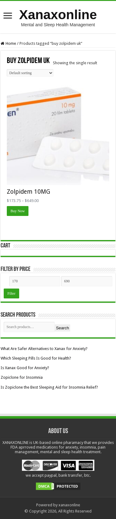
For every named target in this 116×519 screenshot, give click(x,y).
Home (11, 43)
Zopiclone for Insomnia (22, 377)
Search (62, 328)
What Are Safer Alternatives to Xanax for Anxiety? (44, 348)
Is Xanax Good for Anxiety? (25, 367)
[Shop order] (30, 73)
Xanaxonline (58, 14)
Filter (11, 293)
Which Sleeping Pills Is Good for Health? (36, 358)
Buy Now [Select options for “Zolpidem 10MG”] (18, 211)
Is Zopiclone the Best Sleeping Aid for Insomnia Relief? (49, 387)
